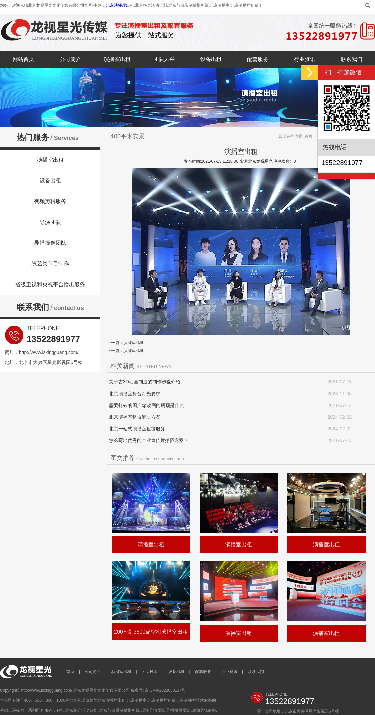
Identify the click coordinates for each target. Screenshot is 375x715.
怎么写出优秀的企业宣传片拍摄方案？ (149, 440)
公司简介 (70, 59)
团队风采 (164, 59)
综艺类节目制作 (50, 263)
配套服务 (258, 59)
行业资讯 (304, 59)
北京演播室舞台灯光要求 (134, 393)
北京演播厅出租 (120, 5)
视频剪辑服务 (50, 201)
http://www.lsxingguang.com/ (48, 352)
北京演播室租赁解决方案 (134, 417)
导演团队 (50, 222)
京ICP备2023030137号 (165, 690)
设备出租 (211, 59)
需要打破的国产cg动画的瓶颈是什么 (146, 405)
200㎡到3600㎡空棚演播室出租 (151, 632)
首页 (309, 136)
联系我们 (351, 59)
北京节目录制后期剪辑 (119, 710)
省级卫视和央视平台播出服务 (50, 284)
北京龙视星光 (260, 161)
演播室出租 (117, 59)
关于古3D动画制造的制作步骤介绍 (144, 381)
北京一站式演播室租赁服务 (137, 428)
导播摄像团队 (50, 243)
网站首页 (23, 59)
